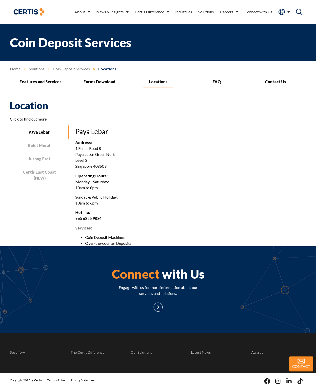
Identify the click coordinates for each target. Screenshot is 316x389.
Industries (183, 11)
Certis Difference (152, 11)
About (82, 11)
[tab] (39, 132)
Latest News (201, 352)
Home (15, 68)
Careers (229, 11)
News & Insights (112, 11)
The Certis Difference (87, 352)
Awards (257, 352)
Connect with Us (258, 11)
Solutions (206, 11)
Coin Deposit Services (71, 68)
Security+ (17, 352)
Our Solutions (141, 352)
